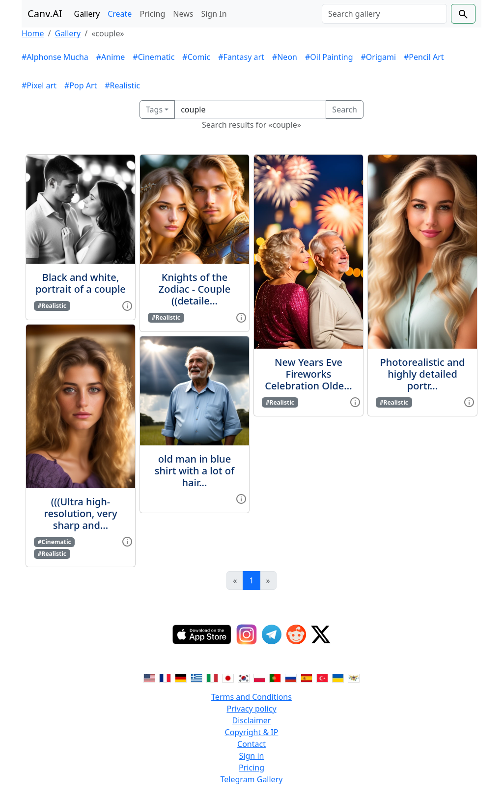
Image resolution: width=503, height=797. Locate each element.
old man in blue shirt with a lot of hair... (194, 470)
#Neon (284, 57)
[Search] (384, 14)
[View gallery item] (127, 305)
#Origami (378, 57)
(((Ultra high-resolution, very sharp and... (80, 513)
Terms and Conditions (251, 696)
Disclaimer (251, 720)
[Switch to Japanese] (228, 677)
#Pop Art (80, 85)
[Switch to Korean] (244, 677)
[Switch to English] (149, 677)
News (183, 13)
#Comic (196, 57)
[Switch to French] (165, 677)
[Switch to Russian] (291, 677)
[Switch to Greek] (196, 677)
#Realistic (122, 85)
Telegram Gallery (252, 779)
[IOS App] (201, 634)
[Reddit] (296, 634)
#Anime (110, 57)
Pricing (152, 13)
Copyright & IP (252, 732)
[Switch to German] (181, 677)
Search (344, 109)
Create (120, 13)
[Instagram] (246, 634)
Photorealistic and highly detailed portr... (422, 374)
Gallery (87, 13)
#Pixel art (39, 85)
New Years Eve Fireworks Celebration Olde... (308, 374)
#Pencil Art (424, 57)
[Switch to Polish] (259, 677)
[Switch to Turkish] (322, 677)
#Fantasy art (241, 57)
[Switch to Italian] (212, 677)
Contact (251, 744)
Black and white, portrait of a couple (80, 283)
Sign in (251, 755)
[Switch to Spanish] (306, 677)
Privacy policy (251, 708)
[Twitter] (321, 634)
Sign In (213, 13)
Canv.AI (45, 13)
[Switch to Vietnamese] (354, 677)
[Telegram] (271, 634)
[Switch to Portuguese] (275, 677)
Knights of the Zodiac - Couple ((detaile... (194, 289)
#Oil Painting (329, 57)
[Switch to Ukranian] (338, 677)
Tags (154, 109)
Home (33, 33)
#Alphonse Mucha (55, 57)
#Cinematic (153, 57)
